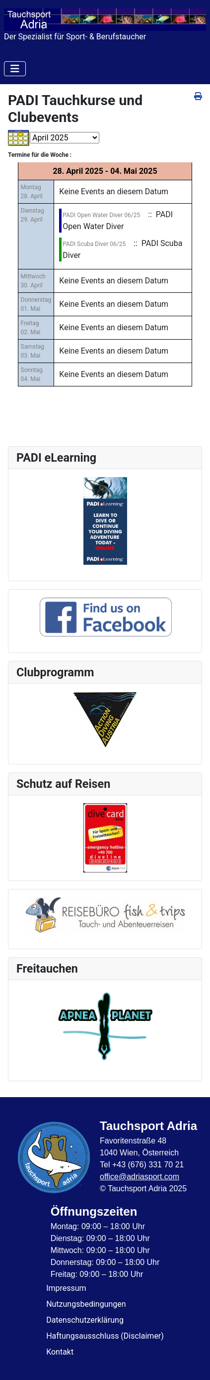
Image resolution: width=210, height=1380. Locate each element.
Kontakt (59, 1352)
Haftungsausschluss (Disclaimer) (105, 1336)
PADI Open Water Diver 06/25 (101, 215)
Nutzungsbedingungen (86, 1304)
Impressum (66, 1288)
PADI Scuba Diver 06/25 (94, 244)
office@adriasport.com (139, 1176)
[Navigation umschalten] (15, 68)
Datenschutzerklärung (85, 1320)
